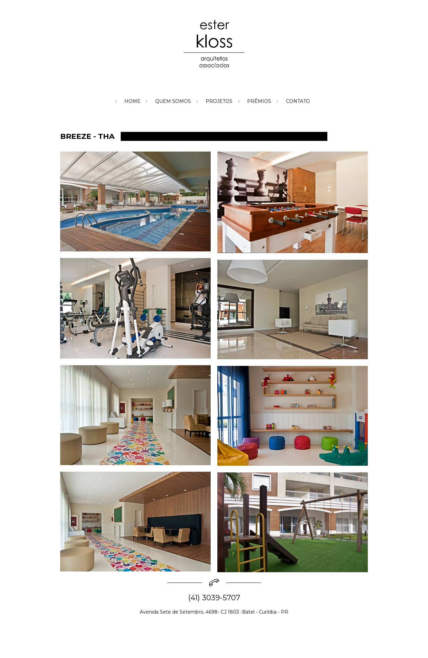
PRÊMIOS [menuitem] (259, 101)
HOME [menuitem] (132, 101)
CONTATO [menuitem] (298, 101)
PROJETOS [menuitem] (219, 101)
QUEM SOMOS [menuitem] (173, 101)
